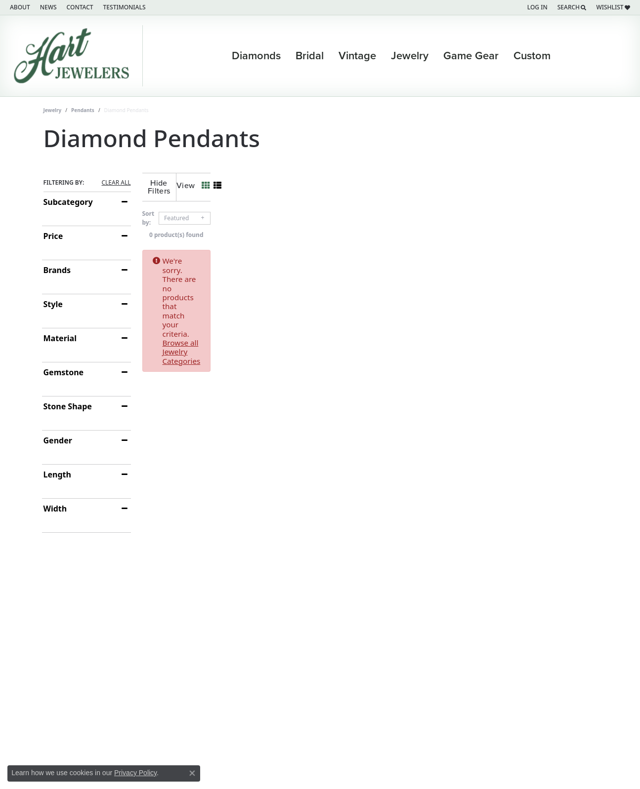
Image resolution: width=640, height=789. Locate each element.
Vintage (357, 55)
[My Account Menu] (537, 7)
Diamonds (256, 55)
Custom (532, 55)
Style (53, 304)
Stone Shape (67, 406)
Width (55, 509)
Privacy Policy (135, 773)
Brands (57, 270)
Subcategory (68, 202)
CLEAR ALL (115, 183)
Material (60, 338)
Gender (57, 440)
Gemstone (63, 372)
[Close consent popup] (192, 773)
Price (53, 236)
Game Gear (471, 55)
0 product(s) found (369, 227)
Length (57, 474)
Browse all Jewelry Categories (424, 253)
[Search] (572, 7)
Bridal (310, 55)
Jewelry (409, 55)
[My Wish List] (613, 7)
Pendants (82, 110)
